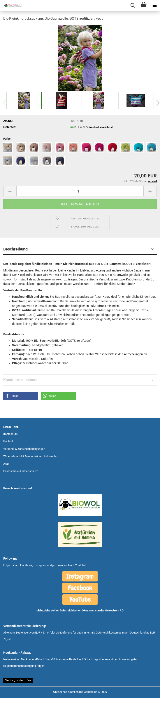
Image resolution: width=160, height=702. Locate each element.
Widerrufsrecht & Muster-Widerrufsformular (30, 456)
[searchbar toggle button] (132, 5)
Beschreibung (15, 249)
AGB (6, 463)
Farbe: (7, 138)
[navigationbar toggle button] (154, 5)
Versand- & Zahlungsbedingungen (24, 448)
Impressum (10, 434)
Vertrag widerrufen (18, 680)
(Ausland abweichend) (101, 127)
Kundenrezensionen (21, 379)
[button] (9, 191)
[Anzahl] (80, 191)
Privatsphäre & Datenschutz (20, 471)
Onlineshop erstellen (66, 691)
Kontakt (8, 441)
